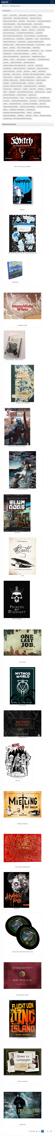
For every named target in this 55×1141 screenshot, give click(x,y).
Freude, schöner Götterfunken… (21, 53)
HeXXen (12, 59)
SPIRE (5, 91)
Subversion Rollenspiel (9, 94)
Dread (36, 38)
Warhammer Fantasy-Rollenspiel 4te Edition (14, 112)
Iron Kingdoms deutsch (43, 59)
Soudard (25, 88)
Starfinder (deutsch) (40, 91)
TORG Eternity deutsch (44, 100)
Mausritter (19, 71)
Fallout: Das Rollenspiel (22, 50)
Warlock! (29, 112)
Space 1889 (33, 88)
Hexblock (5, 59)
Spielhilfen (48, 88)
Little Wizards (39, 65)
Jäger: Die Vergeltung (16, 62)
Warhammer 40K (31, 109)
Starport (49, 91)
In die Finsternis (31, 59)
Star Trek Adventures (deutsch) (25, 91)
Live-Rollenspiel (7, 68)
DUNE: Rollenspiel (45, 38)
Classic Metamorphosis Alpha (24, 24)
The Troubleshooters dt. (32, 97)
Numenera (46, 77)
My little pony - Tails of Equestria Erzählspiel (33, 74)
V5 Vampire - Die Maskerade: (30, 103)
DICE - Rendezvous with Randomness (12, 35)
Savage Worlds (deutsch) (30, 86)
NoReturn (39, 77)
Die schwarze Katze (42, 35)
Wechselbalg (37, 112)
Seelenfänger (42, 86)
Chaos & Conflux (31, 21)
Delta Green (32, 29)
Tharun (22, 97)
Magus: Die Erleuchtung (19, 68)
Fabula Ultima (36, 47)
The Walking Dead (44, 97)
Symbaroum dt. (32, 94)
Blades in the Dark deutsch (10, 21)
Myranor (49, 74)
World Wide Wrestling (45, 115)
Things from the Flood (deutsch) (19, 100)
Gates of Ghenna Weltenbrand (10, 56)
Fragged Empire (7, 53)
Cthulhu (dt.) (27, 26)
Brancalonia (22, 21)
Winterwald (28, 115)
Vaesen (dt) (42, 103)
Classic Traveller (38, 24)
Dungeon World (21, 41)
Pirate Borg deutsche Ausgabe (18, 83)
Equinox (5, 47)
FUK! (40, 53)
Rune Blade (39, 83)
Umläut (5, 103)
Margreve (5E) (31, 68)
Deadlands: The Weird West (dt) (11, 29)
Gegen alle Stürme (25, 56)
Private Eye (31, 83)
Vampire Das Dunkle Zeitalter (10, 106)
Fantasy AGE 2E (35, 50)
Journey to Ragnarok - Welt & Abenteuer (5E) (14, 65)
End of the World (40, 44)
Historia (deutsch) (21, 59)
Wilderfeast (20, 115)
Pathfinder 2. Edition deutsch (27, 80)
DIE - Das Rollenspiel (30, 35)
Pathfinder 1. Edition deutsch (10, 80)
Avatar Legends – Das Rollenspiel (27, 15)
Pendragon (6, 83)
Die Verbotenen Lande (8, 38)
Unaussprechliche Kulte (15, 103)
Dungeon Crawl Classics (9, 41)
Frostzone (34, 53)
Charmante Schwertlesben (44, 21)
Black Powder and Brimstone (21, 18)
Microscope (27, 71)
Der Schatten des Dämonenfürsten (25, 32)
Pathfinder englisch (41, 80)
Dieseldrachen (29, 38)
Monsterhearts (41, 71)
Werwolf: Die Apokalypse (9, 115)
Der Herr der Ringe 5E (8, 32)
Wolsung (36, 115)
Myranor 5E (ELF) (7, 77)
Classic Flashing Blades (9, 24)
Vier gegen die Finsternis (43, 106)
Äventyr (40, 15)
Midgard (34, 71)
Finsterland (48, 50)
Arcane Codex (13, 15)
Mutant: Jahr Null (16, 74)
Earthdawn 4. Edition (8, 44)
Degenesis (24, 29)
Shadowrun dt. (17, 88)
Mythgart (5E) (18, 77)
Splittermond (12, 91)
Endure (48, 44)
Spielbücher (41, 88)
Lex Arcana (30, 65)
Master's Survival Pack (9, 71)
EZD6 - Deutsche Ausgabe (23, 47)
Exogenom (12, 47)
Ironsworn (5, 62)
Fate (42, 50)
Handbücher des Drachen (38, 56)
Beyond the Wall (7, 18)
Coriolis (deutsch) (7, 26)
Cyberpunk (34, 26)
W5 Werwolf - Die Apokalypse (17, 109)
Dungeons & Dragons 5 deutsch (35, 41)
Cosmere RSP (17, 26)
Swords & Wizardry (21, 94)
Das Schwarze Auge (45, 26)
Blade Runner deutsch (35, 18)
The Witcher (6, 100)
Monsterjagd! (6, 74)
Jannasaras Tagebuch (29, 62)
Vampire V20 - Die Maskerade (27, 106)
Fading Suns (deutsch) (9, 50)
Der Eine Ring (40, 29)
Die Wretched (20, 38)
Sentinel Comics (7, 88)
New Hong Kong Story (29, 77)
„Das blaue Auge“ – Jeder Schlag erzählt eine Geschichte (17, 118)
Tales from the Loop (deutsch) (10, 97)
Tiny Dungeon (33, 100)
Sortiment (5, 6)
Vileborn (5, 109)
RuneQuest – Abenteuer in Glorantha (12, 86)
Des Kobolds (39, 32)
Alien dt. (5, 15)
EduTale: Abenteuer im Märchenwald (25, 44)
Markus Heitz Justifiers (42, 68)
